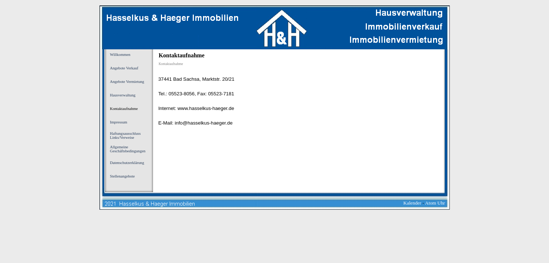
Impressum (118, 122)
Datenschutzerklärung (127, 163)
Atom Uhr (435, 203)
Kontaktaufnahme (124, 109)
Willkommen (120, 55)
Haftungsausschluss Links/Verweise (125, 136)
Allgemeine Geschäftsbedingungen (128, 149)
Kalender (412, 203)
